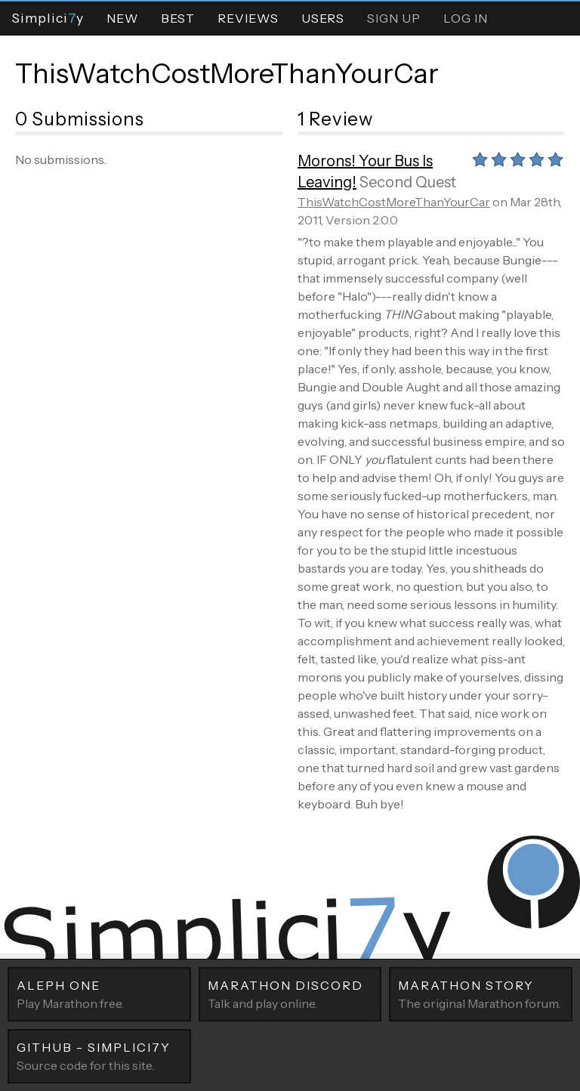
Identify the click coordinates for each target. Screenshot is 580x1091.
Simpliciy (47, 18)
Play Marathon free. (99, 993)
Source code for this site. (99, 1055)
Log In (465, 18)
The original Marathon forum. (480, 993)
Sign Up (394, 18)
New (122, 18)
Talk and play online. (290, 993)
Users (322, 18)
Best (178, 18)
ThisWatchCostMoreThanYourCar (227, 73)
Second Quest (407, 182)
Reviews (248, 18)
